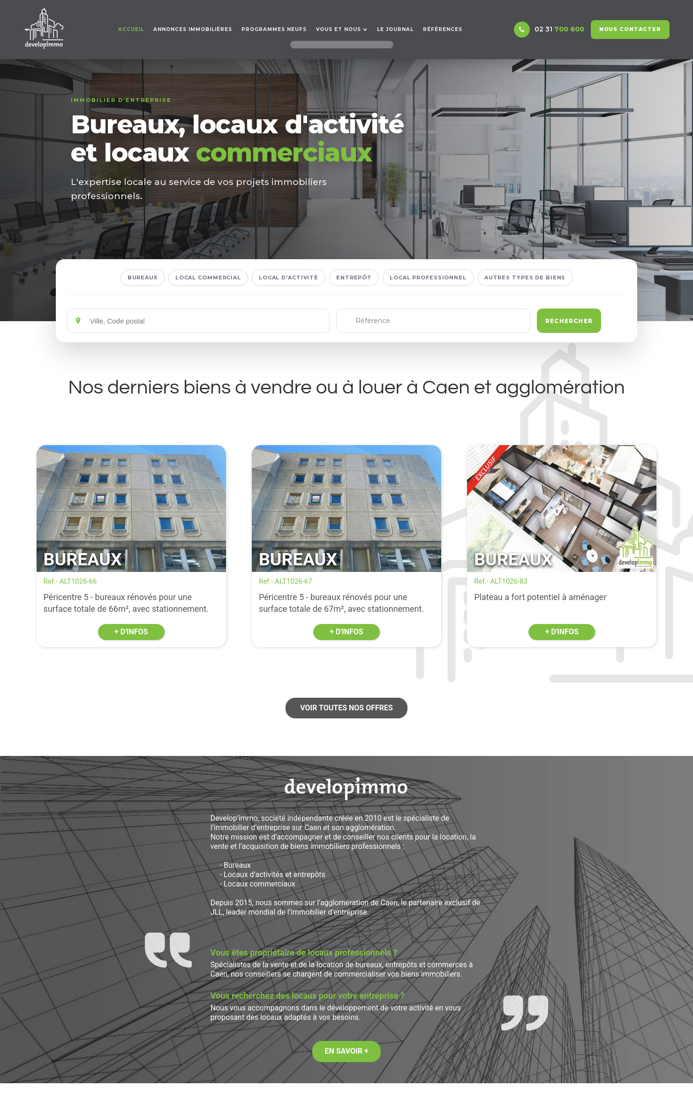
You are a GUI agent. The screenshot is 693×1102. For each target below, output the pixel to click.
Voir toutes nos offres (346, 707)
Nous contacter (630, 29)
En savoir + (346, 1051)
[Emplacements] (206, 321)
